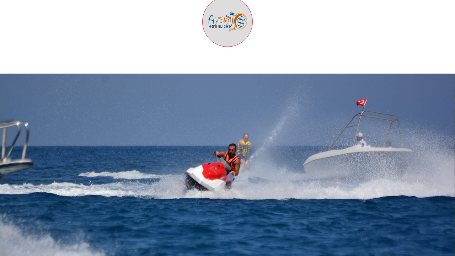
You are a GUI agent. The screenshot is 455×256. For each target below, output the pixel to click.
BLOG (383, 70)
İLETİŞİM (436, 70)
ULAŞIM (332, 70)
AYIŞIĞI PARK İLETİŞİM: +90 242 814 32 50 (54, 7)
